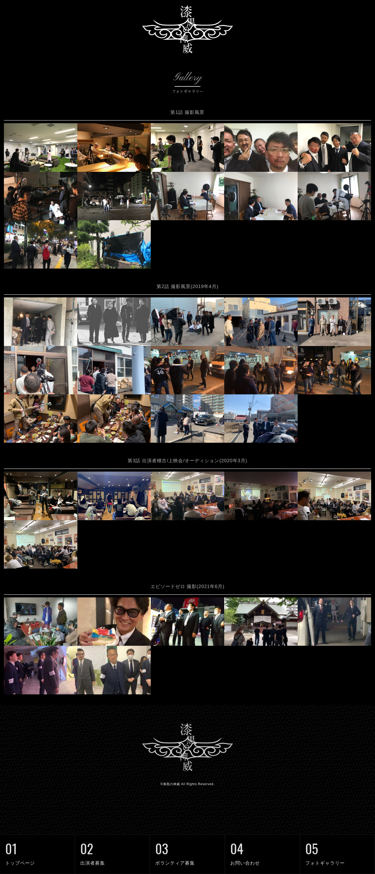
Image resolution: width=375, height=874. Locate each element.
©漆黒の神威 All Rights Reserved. (187, 819)
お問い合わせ (262, 850)
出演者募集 (112, 850)
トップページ (37, 850)
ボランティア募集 (187, 850)
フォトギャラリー (337, 850)
